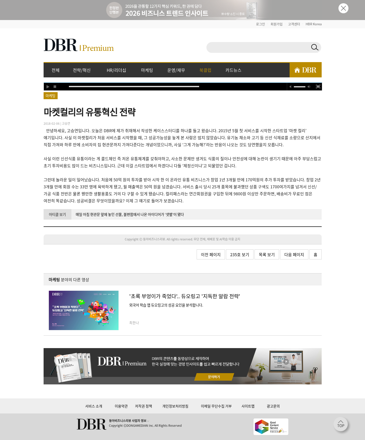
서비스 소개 (93, 405)
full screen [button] (318, 86)
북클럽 (205, 70)
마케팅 (147, 70)
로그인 (260, 24)
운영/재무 (176, 70)
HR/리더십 (116, 70)
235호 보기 (239, 254)
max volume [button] (309, 86)
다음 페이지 (294, 254)
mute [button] (290, 86)
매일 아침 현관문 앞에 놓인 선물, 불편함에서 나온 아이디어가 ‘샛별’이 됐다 (130, 214)
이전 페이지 (211, 254)
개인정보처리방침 (175, 405)
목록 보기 (267, 254)
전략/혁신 (82, 70)
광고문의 (273, 405)
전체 (56, 70)
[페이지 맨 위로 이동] (342, 425)
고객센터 (294, 24)
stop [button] (55, 86)
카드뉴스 (233, 70)
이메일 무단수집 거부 (216, 405)
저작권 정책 (143, 405)
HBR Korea (314, 24)
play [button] (47, 86)
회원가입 (277, 24)
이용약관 (121, 405)
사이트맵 (248, 405)
